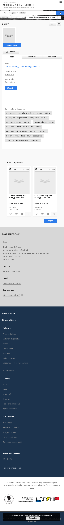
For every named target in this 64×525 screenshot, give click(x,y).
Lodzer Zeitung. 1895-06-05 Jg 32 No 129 (18, 197)
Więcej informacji (45, 515)
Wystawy (6, 353)
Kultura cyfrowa (9, 358)
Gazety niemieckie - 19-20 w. (17, 122)
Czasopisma (8, 348)
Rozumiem (33, 518)
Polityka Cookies (9, 432)
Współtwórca (8, 394)
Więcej (50, 221)
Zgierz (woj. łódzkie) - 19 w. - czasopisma (22, 140)
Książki (5, 343)
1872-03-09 (9, 74)
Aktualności (7, 423)
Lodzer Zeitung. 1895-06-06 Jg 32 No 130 (43, 197)
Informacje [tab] (32, 57)
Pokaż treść (11, 45)
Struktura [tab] (52, 57)
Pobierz (10, 51)
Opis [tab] (12, 57)
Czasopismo (10, 82)
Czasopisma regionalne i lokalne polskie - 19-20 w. (26, 118)
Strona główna (9, 320)
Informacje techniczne (11, 427)
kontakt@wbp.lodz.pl (12, 283)
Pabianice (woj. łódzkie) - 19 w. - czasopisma (24, 136)
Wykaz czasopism (10, 408)
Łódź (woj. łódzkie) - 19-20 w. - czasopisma (23, 127)
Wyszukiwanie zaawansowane (41, 17)
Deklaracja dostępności (12, 442)
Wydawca (7, 399)
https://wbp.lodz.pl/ (11, 295)
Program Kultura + (10, 334)
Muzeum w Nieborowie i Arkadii (15, 363)
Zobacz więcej (8, 370)
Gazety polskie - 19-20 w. (44, 122)
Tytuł (5, 389)
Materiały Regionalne (11, 339)
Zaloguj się (7, 459)
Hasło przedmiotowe (11, 404)
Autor (5, 384)
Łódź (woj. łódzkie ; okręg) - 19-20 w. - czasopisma (26, 131)
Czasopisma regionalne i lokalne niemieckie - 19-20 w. (28, 113)
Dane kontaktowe (10, 437)
